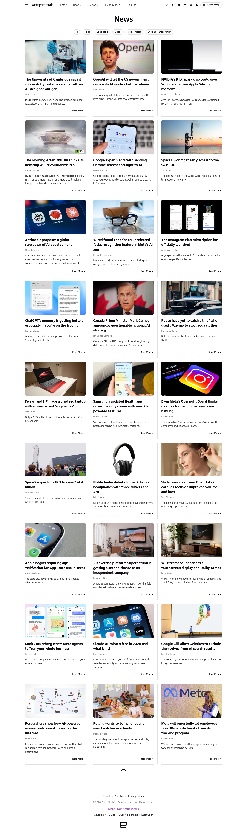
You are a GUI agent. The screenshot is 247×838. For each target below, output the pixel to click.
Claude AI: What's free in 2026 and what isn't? (120, 646)
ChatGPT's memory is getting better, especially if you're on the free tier (54, 323)
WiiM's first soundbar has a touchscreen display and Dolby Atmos (191, 565)
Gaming (131, 5)
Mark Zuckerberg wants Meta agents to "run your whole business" (54, 646)
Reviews (91, 5)
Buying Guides (111, 5)
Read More (77, 111)
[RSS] (196, 5)
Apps (87, 32)
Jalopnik (99, 815)
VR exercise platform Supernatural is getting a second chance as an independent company (122, 568)
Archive (119, 796)
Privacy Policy (136, 796)
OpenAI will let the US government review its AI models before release (121, 82)
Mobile (118, 32)
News (76, 5)
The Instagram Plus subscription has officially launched (189, 242)
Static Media (108, 802)
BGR (121, 815)
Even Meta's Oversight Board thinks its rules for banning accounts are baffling (189, 406)
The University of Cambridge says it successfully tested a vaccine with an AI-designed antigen (54, 84)
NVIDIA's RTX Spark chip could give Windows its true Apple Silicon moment (189, 84)
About (106, 796)
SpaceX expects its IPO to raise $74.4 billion (54, 485)
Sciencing (132, 815)
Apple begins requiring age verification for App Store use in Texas (55, 565)
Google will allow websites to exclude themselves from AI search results (191, 646)
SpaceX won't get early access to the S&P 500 (190, 163)
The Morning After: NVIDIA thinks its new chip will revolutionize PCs (54, 163)
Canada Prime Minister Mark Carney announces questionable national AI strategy (121, 325)
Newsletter (211, 5)
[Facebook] (160, 5)
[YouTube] (178, 5)
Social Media (134, 32)
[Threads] (190, 5)
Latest (63, 5)
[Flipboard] (184, 5)
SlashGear (147, 815)
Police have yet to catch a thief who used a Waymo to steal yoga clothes (189, 323)
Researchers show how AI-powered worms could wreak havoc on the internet (53, 728)
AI (77, 32)
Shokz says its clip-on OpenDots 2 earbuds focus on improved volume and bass (189, 487)
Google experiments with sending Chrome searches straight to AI (120, 163)
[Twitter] (172, 5)
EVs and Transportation (159, 32)
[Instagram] (166, 5)
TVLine (111, 815)
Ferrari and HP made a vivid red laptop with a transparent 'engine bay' (55, 404)
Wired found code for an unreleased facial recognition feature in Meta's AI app (123, 244)
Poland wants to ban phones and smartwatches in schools (119, 726)
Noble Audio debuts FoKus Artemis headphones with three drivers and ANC (121, 487)
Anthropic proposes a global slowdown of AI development (48, 242)
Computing (102, 32)
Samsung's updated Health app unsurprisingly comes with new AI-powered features (120, 406)
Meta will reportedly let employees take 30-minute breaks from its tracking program (189, 728)
